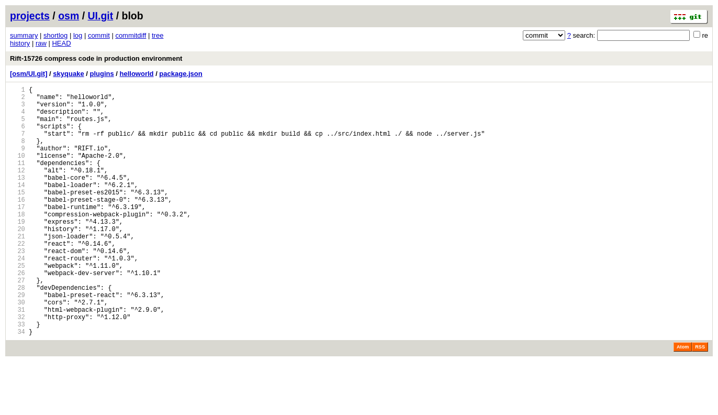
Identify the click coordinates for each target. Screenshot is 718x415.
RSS (700, 400)
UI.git (101, 15)
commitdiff (130, 35)
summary (24, 35)
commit (99, 35)
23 (17, 286)
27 (17, 322)
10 (17, 171)
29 (17, 340)
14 (17, 206)
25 (17, 304)
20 (17, 260)
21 (17, 269)
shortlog (55, 35)
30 (17, 349)
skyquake (68, 74)
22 (17, 278)
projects (30, 15)
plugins (101, 74)
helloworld (137, 74)
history (20, 43)
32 (17, 367)
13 (17, 197)
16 (17, 224)
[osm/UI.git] (29, 74)
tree (157, 35)
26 (17, 313)
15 (17, 215)
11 (17, 180)
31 (17, 358)
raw (41, 43)
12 (17, 188)
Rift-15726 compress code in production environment (96, 58)
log (77, 35)
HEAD (61, 43)
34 (17, 384)
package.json (180, 74)
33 (17, 376)
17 (17, 233)
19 (17, 251)
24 (17, 295)
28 (17, 331)
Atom (683, 400)
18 (17, 242)
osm (68, 15)
